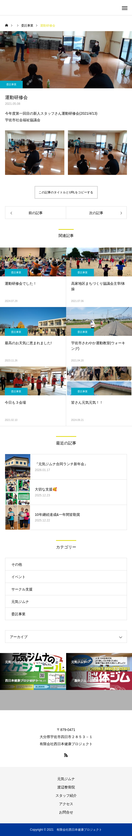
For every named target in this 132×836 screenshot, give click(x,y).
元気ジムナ (20, 602)
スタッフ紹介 (66, 795)
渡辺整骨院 (66, 787)
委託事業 (11, 84)
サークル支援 (22, 589)
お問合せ (66, 812)
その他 (16, 564)
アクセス (66, 804)
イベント (18, 577)
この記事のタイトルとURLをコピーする (66, 192)
